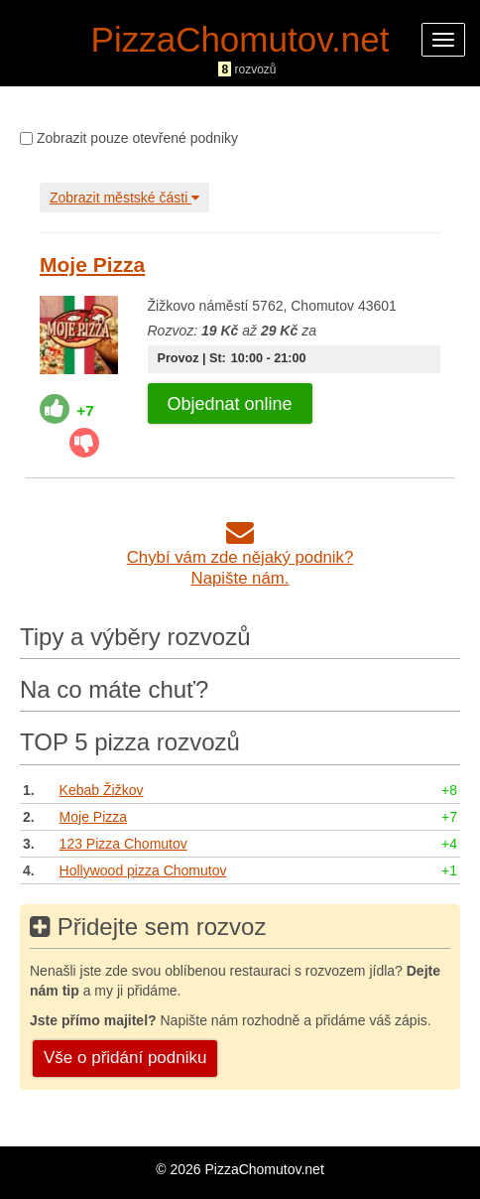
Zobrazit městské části (124, 197)
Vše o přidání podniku (125, 1057)
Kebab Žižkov (102, 790)
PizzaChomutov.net (240, 39)
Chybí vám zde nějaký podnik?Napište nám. (240, 557)
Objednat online (230, 404)
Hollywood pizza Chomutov (143, 870)
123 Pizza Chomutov (123, 844)
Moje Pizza (92, 264)
